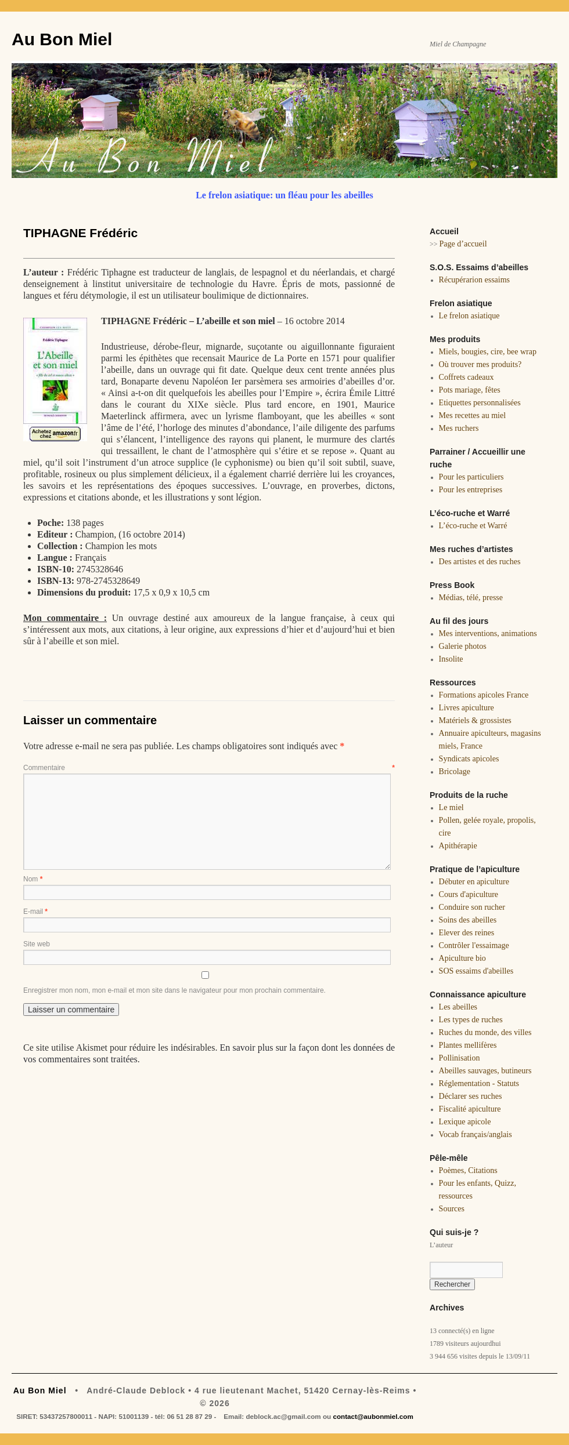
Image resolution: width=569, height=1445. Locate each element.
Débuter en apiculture (474, 881)
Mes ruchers (459, 428)
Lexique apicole (465, 1121)
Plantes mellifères (468, 1045)
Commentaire (209, 768)
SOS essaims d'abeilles (476, 971)
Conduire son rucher (472, 907)
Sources (451, 1208)
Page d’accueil (463, 243)
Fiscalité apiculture (470, 1109)
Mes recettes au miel (472, 415)
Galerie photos (463, 646)
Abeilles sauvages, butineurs (485, 1070)
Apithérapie (458, 845)
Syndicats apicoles (469, 758)
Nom (32, 879)
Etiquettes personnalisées (480, 402)
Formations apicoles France (484, 695)
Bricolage (454, 771)
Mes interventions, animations (488, 633)
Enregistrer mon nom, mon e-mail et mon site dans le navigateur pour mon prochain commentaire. (174, 990)
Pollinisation (459, 1058)
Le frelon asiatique (469, 315)
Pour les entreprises (471, 489)
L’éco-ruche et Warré (473, 525)
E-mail (35, 911)
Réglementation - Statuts (479, 1083)
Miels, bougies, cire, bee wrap (487, 351)
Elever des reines (467, 932)
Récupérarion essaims (474, 279)
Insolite (451, 659)
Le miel (451, 807)
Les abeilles (458, 1007)
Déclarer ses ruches (470, 1096)
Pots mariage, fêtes (469, 390)
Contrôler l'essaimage (474, 945)
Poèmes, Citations (468, 1170)
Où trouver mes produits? (480, 364)
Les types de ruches (471, 1019)
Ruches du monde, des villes (485, 1032)
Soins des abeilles (468, 920)
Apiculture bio (462, 958)
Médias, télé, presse (471, 597)
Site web (36, 944)
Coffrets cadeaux (466, 377)
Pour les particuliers (471, 477)
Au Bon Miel (62, 39)
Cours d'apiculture (468, 894)
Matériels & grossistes (475, 720)
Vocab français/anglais (475, 1134)
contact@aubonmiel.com (373, 1416)
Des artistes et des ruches (480, 561)
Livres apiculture (466, 707)
